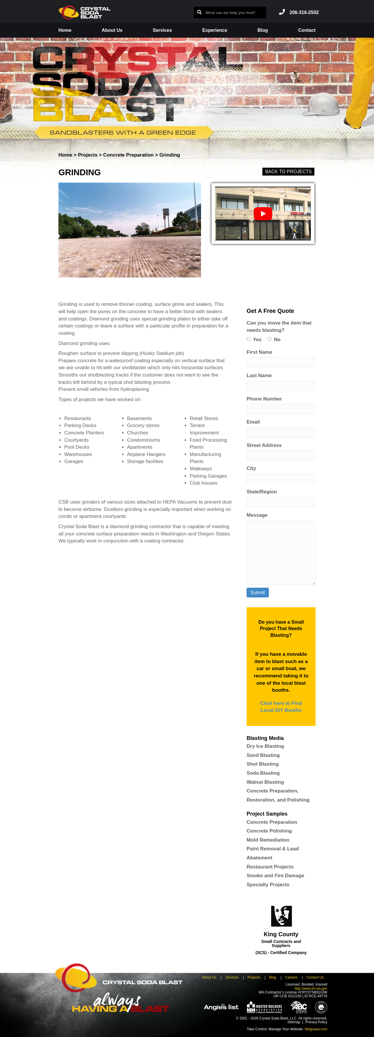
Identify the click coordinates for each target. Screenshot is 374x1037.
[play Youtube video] (263, 213)
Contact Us (315, 977)
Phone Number (264, 399)
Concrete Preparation (128, 155)
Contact (307, 30)
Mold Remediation (268, 840)
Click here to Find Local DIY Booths (281, 706)
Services (162, 30)
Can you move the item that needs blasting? (279, 326)
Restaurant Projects (270, 867)
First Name (259, 352)
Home (64, 30)
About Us (112, 30)
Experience (214, 30)
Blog (262, 30)
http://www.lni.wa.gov (311, 988)
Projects (88, 155)
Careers (291, 977)
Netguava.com (316, 1029)
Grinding (169, 155)
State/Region (262, 492)
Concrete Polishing (269, 831)
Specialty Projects (268, 884)
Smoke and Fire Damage (275, 875)
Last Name (259, 375)
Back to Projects (288, 171)
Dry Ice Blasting (265, 746)
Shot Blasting (263, 764)
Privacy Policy (316, 1022)
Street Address (264, 445)
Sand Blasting (263, 755)
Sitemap (293, 1022)
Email (253, 422)
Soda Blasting (263, 773)
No (277, 339)
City (251, 468)
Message (257, 515)
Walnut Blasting (265, 782)
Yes (257, 339)
